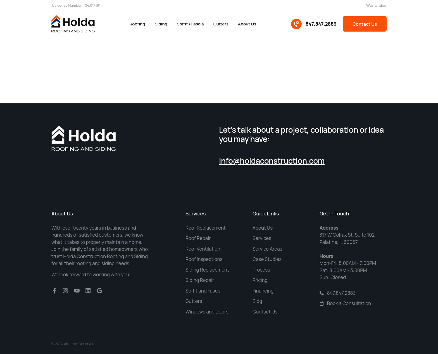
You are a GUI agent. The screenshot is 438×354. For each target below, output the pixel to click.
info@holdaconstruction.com (272, 160)
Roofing (137, 24)
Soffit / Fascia (190, 24)
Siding (160, 24)
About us (247, 24)
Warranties (376, 5)
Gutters (220, 24)
